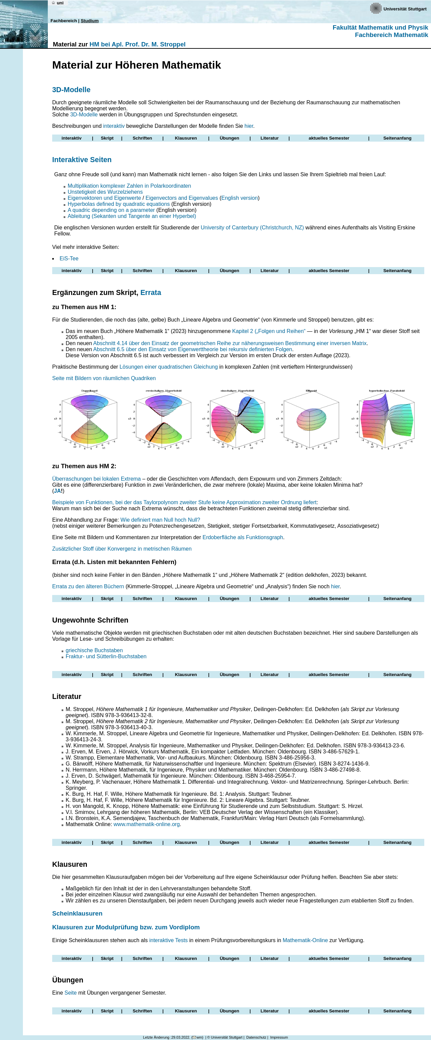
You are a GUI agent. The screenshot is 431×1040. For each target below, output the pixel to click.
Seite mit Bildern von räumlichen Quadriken (104, 378)
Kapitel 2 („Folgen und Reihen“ (268, 331)
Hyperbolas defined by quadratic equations (119, 204)
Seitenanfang (397, 138)
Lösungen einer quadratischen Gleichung (169, 367)
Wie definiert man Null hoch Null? (160, 520)
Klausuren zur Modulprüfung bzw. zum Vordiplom (126, 927)
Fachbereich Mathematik (391, 34)
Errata (150, 293)
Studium (90, 20)
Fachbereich (64, 20)
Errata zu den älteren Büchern (88, 586)
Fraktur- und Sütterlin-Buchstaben (106, 656)
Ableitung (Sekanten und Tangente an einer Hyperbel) (132, 216)
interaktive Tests (168, 940)
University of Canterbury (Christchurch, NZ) (252, 227)
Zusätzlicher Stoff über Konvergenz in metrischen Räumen (122, 549)
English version (239, 198)
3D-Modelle (71, 90)
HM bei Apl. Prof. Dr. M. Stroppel (138, 44)
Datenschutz (256, 1037)
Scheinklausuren (77, 913)
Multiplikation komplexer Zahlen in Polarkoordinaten (129, 186)
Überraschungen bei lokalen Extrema (96, 479)
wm (197, 1037)
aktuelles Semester (329, 138)
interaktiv (114, 126)
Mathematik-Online (305, 940)
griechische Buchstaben (94, 650)
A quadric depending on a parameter (111, 210)
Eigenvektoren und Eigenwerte (104, 198)
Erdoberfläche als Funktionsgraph (242, 537)
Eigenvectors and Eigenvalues (181, 198)
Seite (70, 993)
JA (57, 491)
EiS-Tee (69, 258)
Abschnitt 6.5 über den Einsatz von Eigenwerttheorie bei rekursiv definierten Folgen (192, 349)
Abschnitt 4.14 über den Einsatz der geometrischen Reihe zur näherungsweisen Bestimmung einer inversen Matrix (230, 343)
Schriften (142, 138)
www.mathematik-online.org (146, 824)
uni (57, 2)
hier (248, 126)
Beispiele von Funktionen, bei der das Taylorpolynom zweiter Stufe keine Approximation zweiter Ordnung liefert (184, 502)
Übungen (229, 138)
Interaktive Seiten (82, 160)
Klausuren (186, 138)
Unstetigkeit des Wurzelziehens (105, 192)
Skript (107, 138)
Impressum (279, 1037)
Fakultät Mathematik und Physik (380, 27)
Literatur (270, 138)
